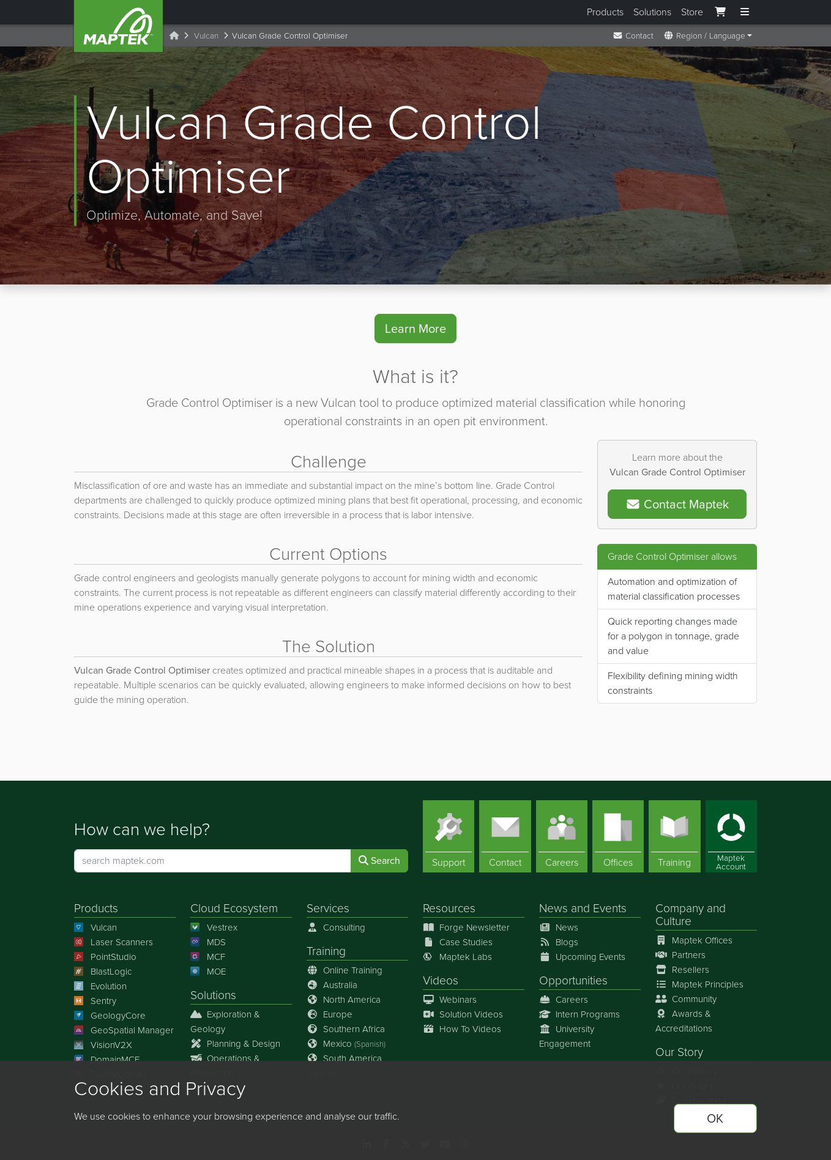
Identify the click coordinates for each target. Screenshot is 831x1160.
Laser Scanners (113, 942)
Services (328, 908)
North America (344, 999)
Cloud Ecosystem (234, 908)
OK (715, 1118)
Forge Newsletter (466, 927)
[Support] (448, 836)
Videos (440, 980)
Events (610, 908)
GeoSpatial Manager (124, 1030)
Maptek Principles (699, 984)
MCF (207, 957)
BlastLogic (103, 971)
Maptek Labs (457, 957)
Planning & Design (235, 1043)
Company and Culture (690, 914)
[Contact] (505, 836)
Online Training (344, 970)
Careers (563, 999)
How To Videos (462, 1029)
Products (605, 12)
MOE (208, 971)
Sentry (95, 1001)
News (553, 908)
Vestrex (213, 927)
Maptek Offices (693, 940)
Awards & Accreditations (683, 1021)
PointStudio (105, 957)
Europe (329, 1014)
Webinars (450, 999)
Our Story (679, 1052)
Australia (332, 985)
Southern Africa (346, 1029)
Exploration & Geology (225, 1022)
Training (326, 951)
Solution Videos (463, 1014)
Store (692, 12)
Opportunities (573, 980)
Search (379, 860)
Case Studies (458, 942)
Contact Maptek (677, 504)
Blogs (558, 942)
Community (686, 999)
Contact (633, 35)
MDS (208, 942)
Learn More (415, 328)
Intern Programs (579, 1014)
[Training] (674, 836)
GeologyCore (110, 1015)
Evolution (100, 986)
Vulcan (206, 35)
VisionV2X (103, 1045)
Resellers (682, 969)
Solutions (652, 12)
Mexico (346, 1043)
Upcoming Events (582, 957)
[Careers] (561, 836)
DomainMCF (107, 1059)
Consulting (336, 927)
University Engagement (566, 1036)
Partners (680, 955)
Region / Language (704, 35)
